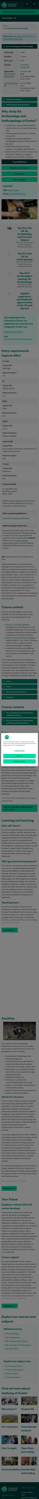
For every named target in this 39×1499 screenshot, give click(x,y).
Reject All (19, 756)
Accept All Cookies (19, 761)
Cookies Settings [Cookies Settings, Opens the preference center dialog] (19, 750)
